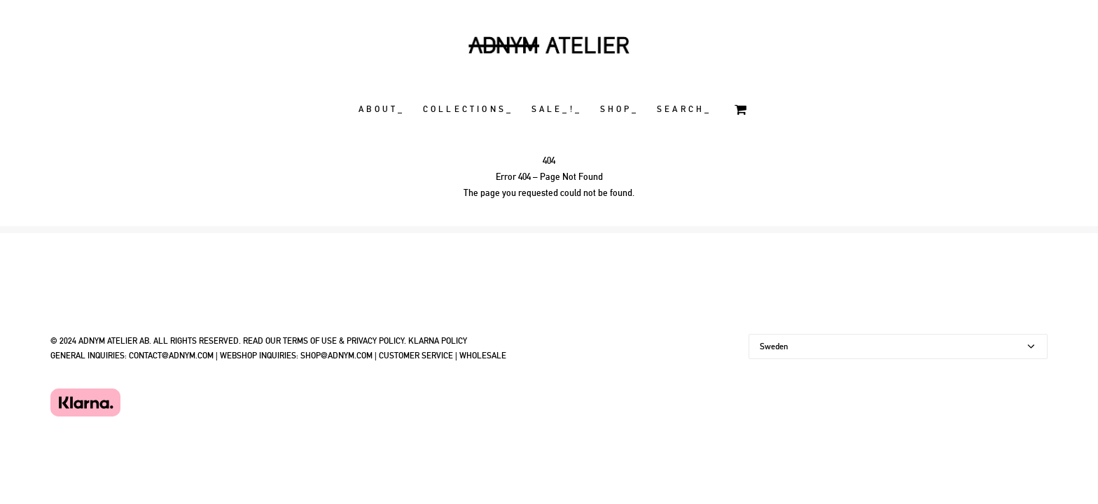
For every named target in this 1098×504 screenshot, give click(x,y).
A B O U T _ (381, 109)
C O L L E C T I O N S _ (467, 109)
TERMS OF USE (310, 341)
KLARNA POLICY (437, 341)
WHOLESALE (482, 355)
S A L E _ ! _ (555, 109)
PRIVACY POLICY (375, 341)
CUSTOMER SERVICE (416, 355)
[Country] (898, 346)
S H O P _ (618, 109)
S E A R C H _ (683, 109)
